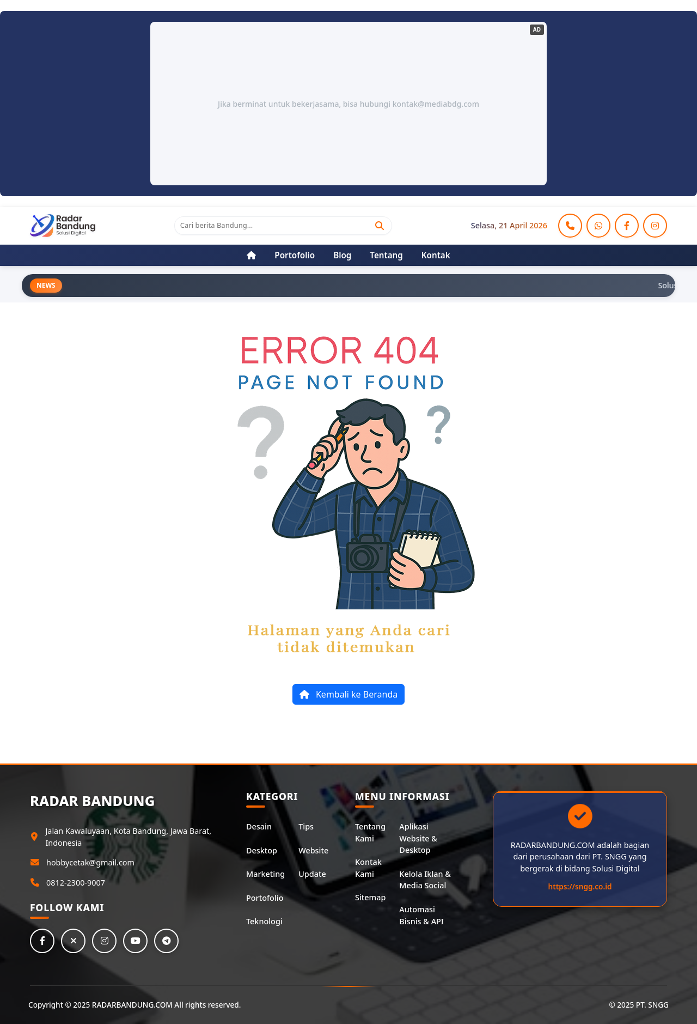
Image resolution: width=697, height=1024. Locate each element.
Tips (306, 826)
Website (313, 850)
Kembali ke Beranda (348, 694)
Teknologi (264, 921)
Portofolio (264, 898)
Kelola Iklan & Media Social (425, 880)
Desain (259, 826)
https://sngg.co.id (580, 886)
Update (312, 874)
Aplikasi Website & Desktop (418, 838)
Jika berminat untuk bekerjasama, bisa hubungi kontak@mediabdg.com (348, 104)
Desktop (261, 850)
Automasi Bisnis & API (421, 915)
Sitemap (370, 897)
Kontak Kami (368, 868)
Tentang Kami (370, 832)
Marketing (265, 874)
